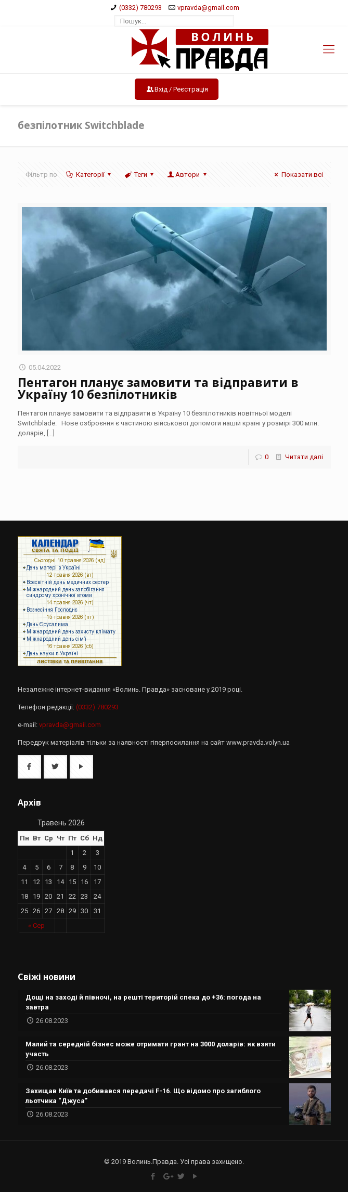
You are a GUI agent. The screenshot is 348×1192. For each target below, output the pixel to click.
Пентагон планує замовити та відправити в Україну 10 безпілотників (158, 388)
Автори (187, 174)
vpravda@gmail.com (208, 7)
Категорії (89, 174)
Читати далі (304, 457)
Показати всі (297, 174)
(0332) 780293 (140, 7)
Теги (140, 174)
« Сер (36, 925)
